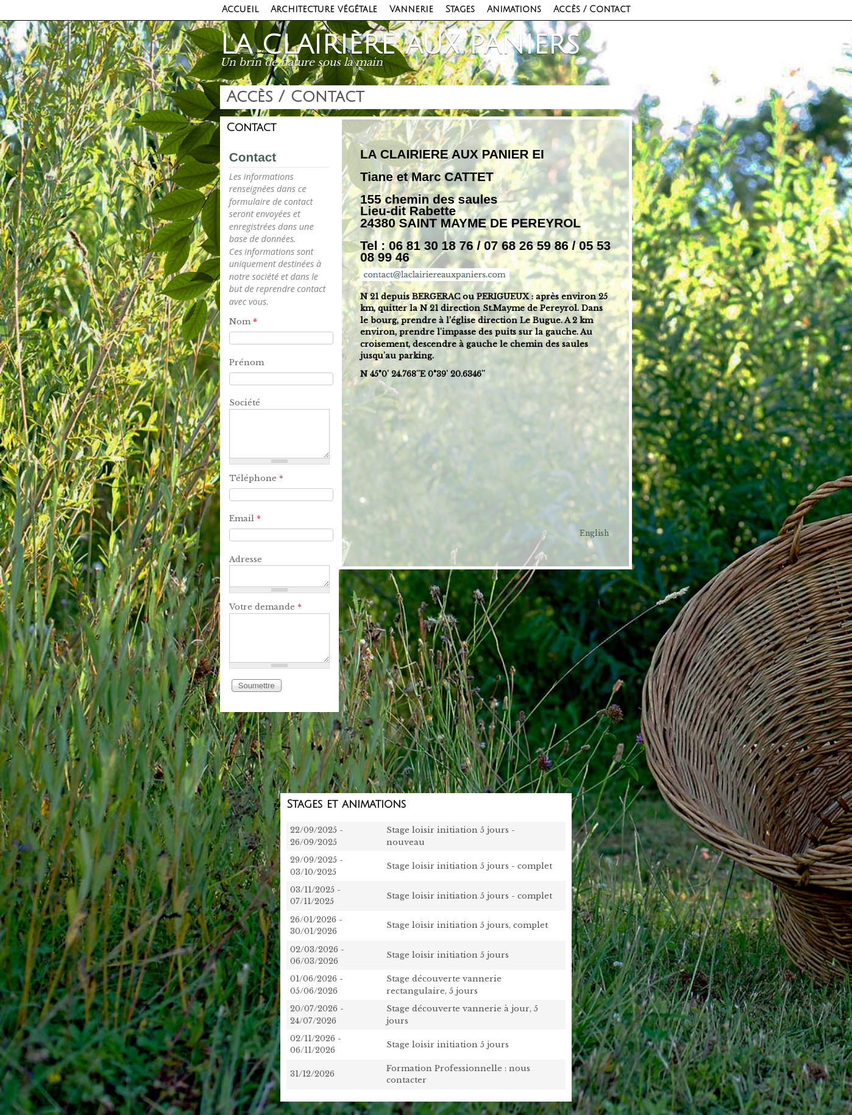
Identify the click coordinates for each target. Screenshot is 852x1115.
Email (245, 518)
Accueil (240, 9)
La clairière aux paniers (400, 45)
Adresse (245, 559)
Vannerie (411, 9)
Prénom (246, 362)
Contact (252, 157)
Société (244, 402)
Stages (460, 9)
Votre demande (265, 607)
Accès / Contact (591, 9)
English (594, 533)
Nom (243, 321)
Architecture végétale (324, 9)
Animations (514, 9)
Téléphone (256, 478)
